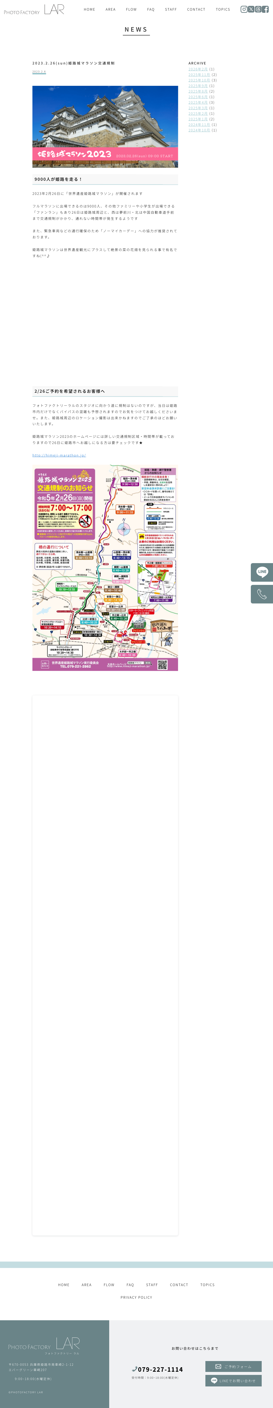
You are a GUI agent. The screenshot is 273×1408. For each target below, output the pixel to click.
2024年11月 (200, 124)
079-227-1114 (157, 1369)
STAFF (171, 9)
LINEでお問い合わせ (233, 1380)
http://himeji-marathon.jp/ (59, 454)
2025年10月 (200, 80)
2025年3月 (198, 107)
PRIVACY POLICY (136, 1297)
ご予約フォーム (233, 1366)
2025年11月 (200, 74)
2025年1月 (198, 118)
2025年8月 (198, 91)
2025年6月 (198, 96)
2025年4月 (198, 102)
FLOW (131, 9)
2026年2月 (198, 69)
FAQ (151, 9)
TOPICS (223, 9)
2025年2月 (198, 113)
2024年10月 (200, 130)
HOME (89, 9)
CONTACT (196, 9)
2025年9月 (198, 85)
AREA (111, 9)
